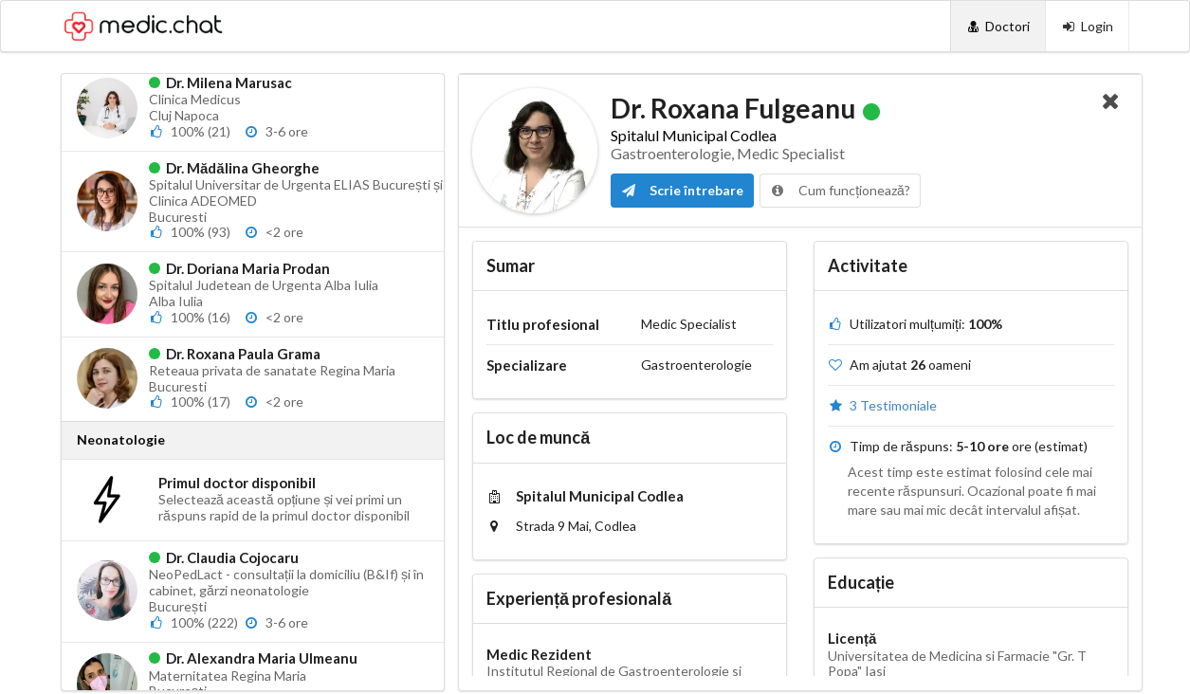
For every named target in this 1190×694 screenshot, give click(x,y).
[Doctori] (998, 26)
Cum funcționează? (840, 190)
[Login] (1087, 26)
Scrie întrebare (682, 190)
